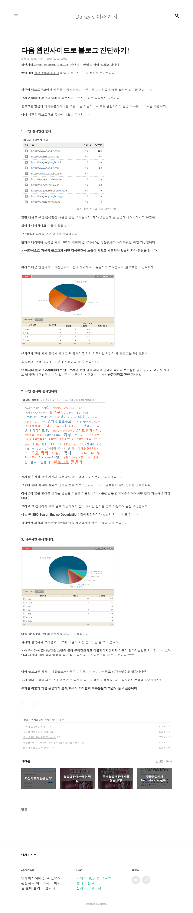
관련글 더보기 (164, 761)
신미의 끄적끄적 (88, 888)
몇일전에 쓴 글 (110, 217)
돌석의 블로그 (87, 883)
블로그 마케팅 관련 (34, 719)
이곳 (74, 493)
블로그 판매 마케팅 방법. (36, 731)
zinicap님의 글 (61, 523)
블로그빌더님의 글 (46, 73)
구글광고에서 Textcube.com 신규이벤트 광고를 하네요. (51, 742)
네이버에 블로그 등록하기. (37, 747)
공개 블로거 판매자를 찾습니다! (39, 737)
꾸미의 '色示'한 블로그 (93, 878)
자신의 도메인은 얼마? (34, 726)
